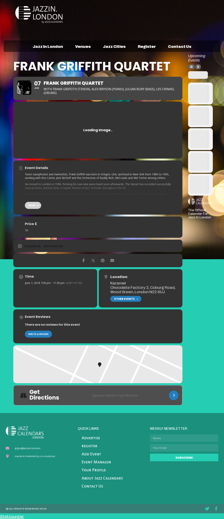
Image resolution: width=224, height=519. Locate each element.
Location (118, 276)
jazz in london (48, 46)
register (147, 46)
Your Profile (94, 470)
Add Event (91, 454)
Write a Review (38, 334)
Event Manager (96, 462)
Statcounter (12, 516)
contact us (179, 46)
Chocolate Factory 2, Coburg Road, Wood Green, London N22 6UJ (142, 289)
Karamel (118, 282)
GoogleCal (53, 246)
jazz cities (114, 46)
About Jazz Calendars (102, 478)
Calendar (32, 246)
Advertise (91, 438)
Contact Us (92, 486)
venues (83, 46)
